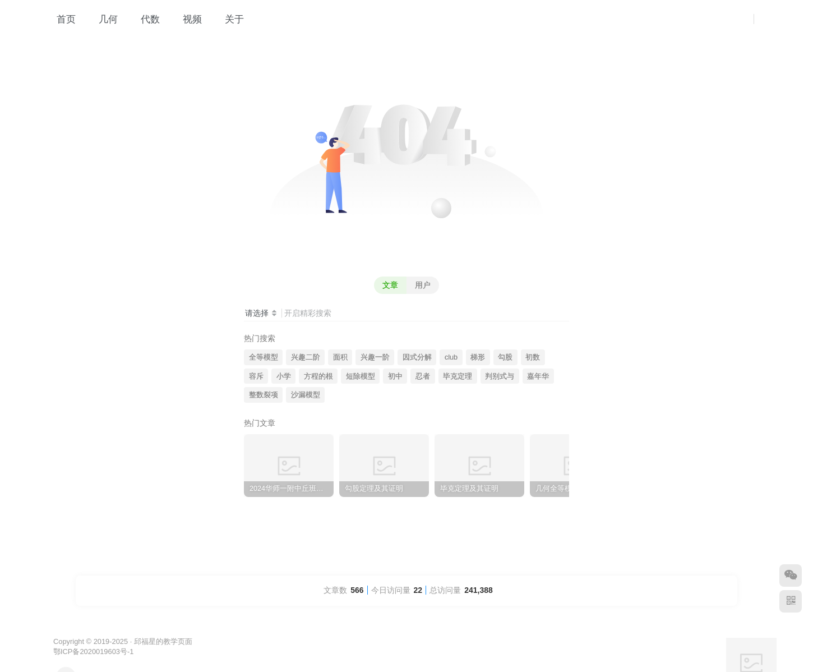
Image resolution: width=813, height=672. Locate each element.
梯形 (477, 357)
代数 (144, 19)
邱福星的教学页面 (163, 641)
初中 (395, 376)
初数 (532, 357)
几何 (102, 19)
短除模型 (360, 376)
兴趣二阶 (305, 357)
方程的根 (318, 376)
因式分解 (417, 357)
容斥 (256, 376)
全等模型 (263, 357)
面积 (340, 357)
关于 (228, 19)
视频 (186, 19)
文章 (390, 284)
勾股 (505, 357)
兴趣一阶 (375, 357)
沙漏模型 (305, 395)
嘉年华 (538, 376)
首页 (60, 19)
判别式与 (499, 376)
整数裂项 (263, 395)
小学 (283, 376)
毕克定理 (457, 376)
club (451, 357)
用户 (423, 284)
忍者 (422, 376)
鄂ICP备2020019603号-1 (93, 651)
